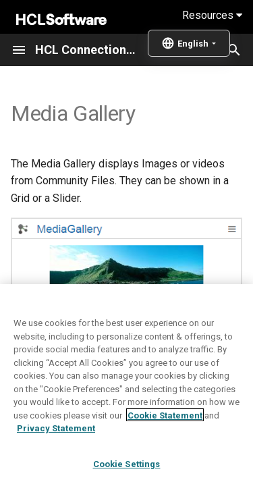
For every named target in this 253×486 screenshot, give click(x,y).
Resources (212, 15)
